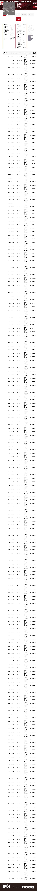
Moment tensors (29, 37)
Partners (29, 6)
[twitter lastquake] (26, 887)
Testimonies (24, 14)
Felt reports (30, 38)
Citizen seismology (19, 7)
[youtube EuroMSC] (32, 887)
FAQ (14, 887)
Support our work (29, 8)
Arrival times (30, 35)
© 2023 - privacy (20, 887)
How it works (19, 3)
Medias (31, 14)
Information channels (19, 5)
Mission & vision (29, 5)
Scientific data (18, 18)
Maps (16, 14)
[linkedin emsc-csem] (29, 887)
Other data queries (30, 40)
